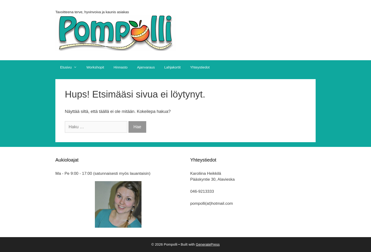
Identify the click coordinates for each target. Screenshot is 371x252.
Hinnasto (121, 67)
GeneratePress (208, 244)
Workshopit (95, 67)
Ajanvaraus (146, 67)
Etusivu (71, 67)
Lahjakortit (172, 67)
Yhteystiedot (200, 67)
